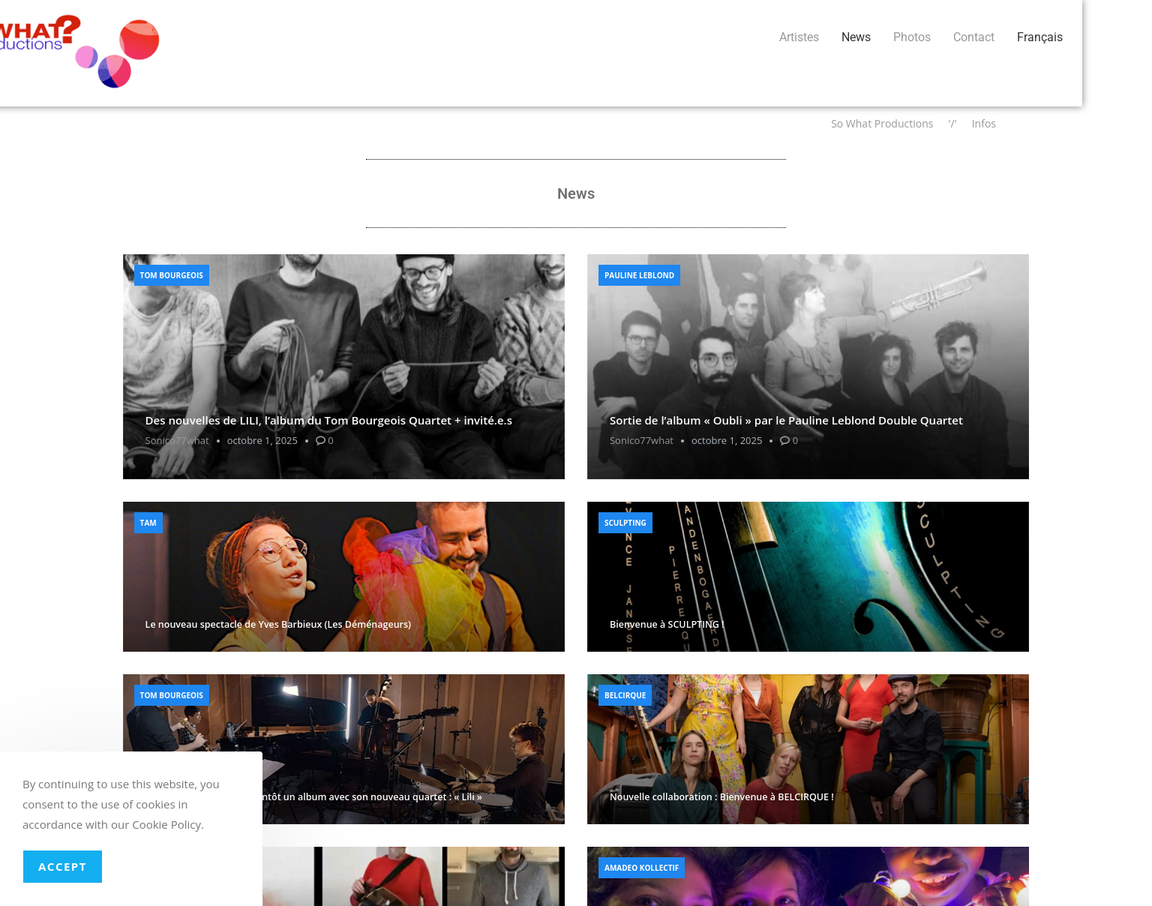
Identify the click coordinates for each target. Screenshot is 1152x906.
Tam (148, 523)
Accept (62, 866)
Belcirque (625, 695)
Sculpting (625, 523)
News (299, 37)
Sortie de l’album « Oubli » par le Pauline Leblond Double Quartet (786, 420)
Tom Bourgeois (171, 275)
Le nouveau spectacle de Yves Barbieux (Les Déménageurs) (278, 624)
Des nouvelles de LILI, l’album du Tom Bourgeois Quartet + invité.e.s (329, 420)
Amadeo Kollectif (641, 867)
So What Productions (882, 123)
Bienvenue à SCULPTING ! (667, 624)
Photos (355, 37)
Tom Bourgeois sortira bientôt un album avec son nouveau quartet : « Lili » (314, 796)
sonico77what (177, 440)
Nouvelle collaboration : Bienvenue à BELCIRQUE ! (722, 796)
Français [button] (483, 37)
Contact (416, 37)
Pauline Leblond (639, 275)
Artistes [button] (242, 37)
